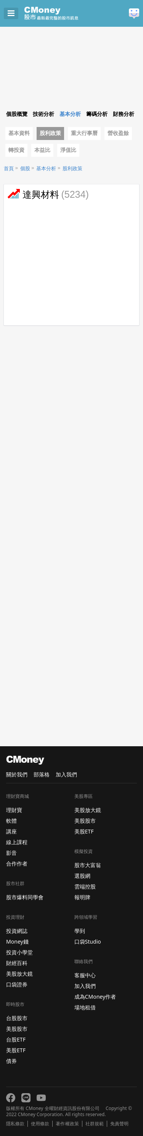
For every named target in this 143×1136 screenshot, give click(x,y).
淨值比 (68, 150)
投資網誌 (16, 930)
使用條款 (40, 1124)
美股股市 (16, 1028)
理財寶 (14, 810)
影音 (11, 852)
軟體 (11, 820)
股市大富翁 (87, 865)
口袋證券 (16, 984)
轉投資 (16, 150)
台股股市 (16, 1018)
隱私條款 (15, 1124)
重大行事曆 (84, 133)
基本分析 (46, 168)
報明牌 (82, 897)
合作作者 (16, 863)
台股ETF (16, 1039)
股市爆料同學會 (24, 897)
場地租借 (85, 1007)
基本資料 (19, 133)
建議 (134, 13)
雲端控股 (85, 886)
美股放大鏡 (19, 973)
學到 (79, 930)
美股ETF (16, 1050)
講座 (11, 831)
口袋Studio (87, 941)
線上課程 (16, 842)
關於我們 (16, 774)
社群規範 (94, 1124)
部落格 (42, 774)
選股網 (82, 875)
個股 (25, 168)
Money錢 (17, 941)
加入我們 (66, 774)
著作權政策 (67, 1124)
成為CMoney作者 (95, 996)
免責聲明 (119, 1124)
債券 (11, 1060)
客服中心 (85, 975)
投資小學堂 (19, 952)
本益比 (42, 150)
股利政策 (50, 133)
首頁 (9, 168)
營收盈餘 (118, 133)
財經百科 (16, 963)
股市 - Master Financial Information (63, 13)
